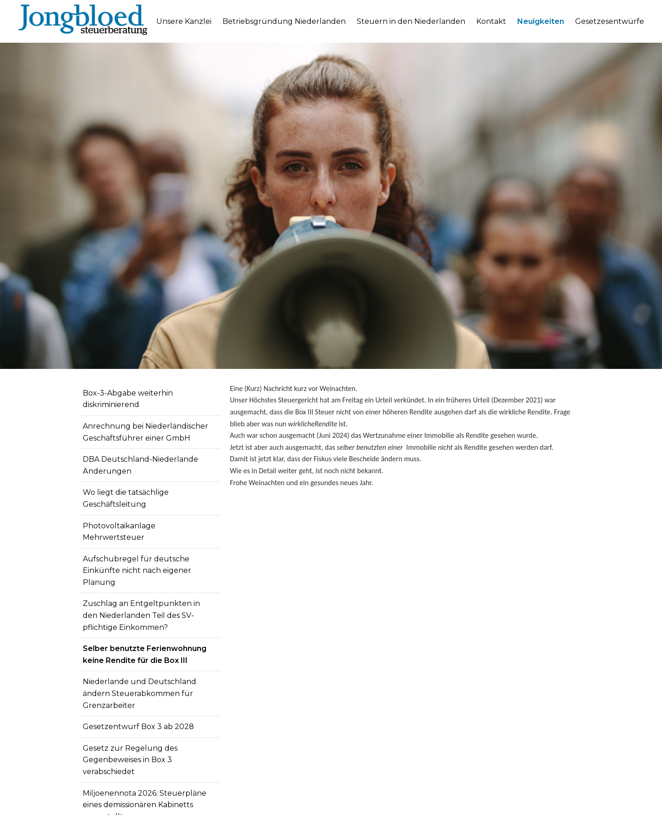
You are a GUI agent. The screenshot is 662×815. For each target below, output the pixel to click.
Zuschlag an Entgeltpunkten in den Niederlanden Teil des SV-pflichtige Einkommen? (141, 615)
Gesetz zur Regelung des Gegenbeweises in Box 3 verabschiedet (130, 760)
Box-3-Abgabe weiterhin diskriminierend (128, 399)
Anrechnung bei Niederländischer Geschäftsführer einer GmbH (145, 432)
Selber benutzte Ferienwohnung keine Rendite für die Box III (144, 654)
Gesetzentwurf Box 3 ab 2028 (138, 726)
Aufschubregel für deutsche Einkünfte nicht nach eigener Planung (137, 571)
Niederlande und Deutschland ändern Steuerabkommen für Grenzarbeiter (139, 693)
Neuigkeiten (540, 21)
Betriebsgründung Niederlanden (284, 21)
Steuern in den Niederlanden (411, 21)
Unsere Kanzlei (183, 21)
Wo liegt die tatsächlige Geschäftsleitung (126, 498)
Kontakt (491, 21)
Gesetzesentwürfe (609, 21)
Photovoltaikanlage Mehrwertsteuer (119, 531)
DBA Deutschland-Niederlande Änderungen (140, 465)
